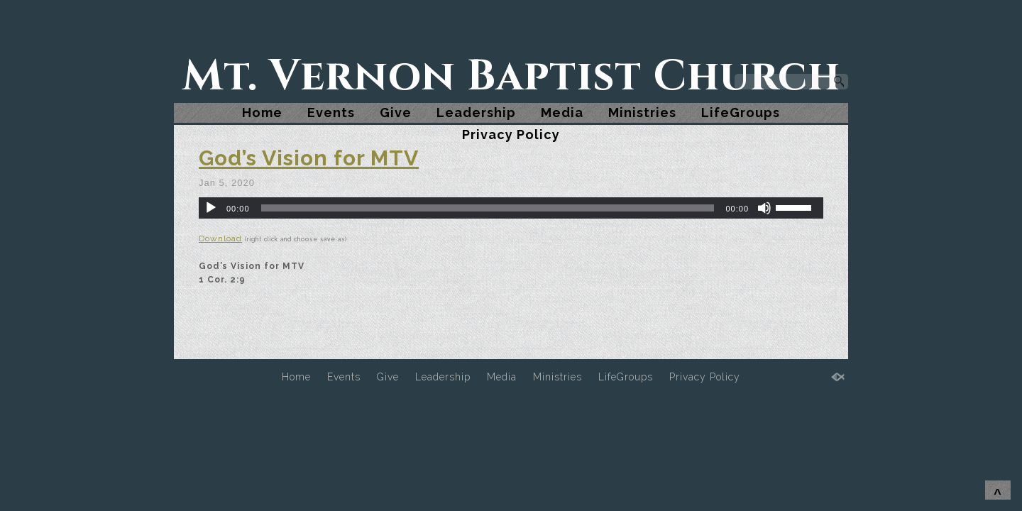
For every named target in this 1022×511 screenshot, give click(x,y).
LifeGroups (740, 112)
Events (331, 112)
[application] (511, 208)
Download (220, 238)
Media (562, 112)
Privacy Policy (511, 134)
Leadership (476, 112)
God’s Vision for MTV (309, 157)
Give (396, 112)
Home (262, 112)
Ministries (642, 112)
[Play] (211, 208)
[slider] (488, 207)
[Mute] (764, 208)
